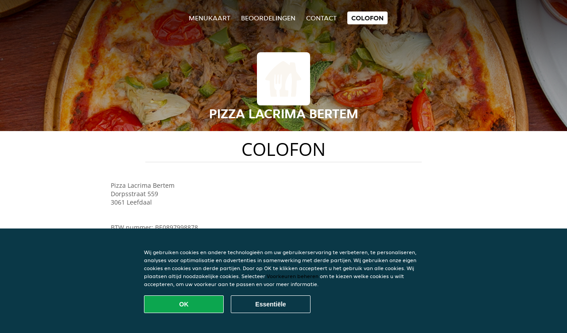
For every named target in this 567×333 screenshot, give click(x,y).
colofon (367, 18)
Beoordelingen (268, 18)
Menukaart (209, 18)
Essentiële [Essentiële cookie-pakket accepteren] (270, 304)
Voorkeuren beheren (292, 276)
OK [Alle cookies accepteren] (184, 304)
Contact (321, 18)
